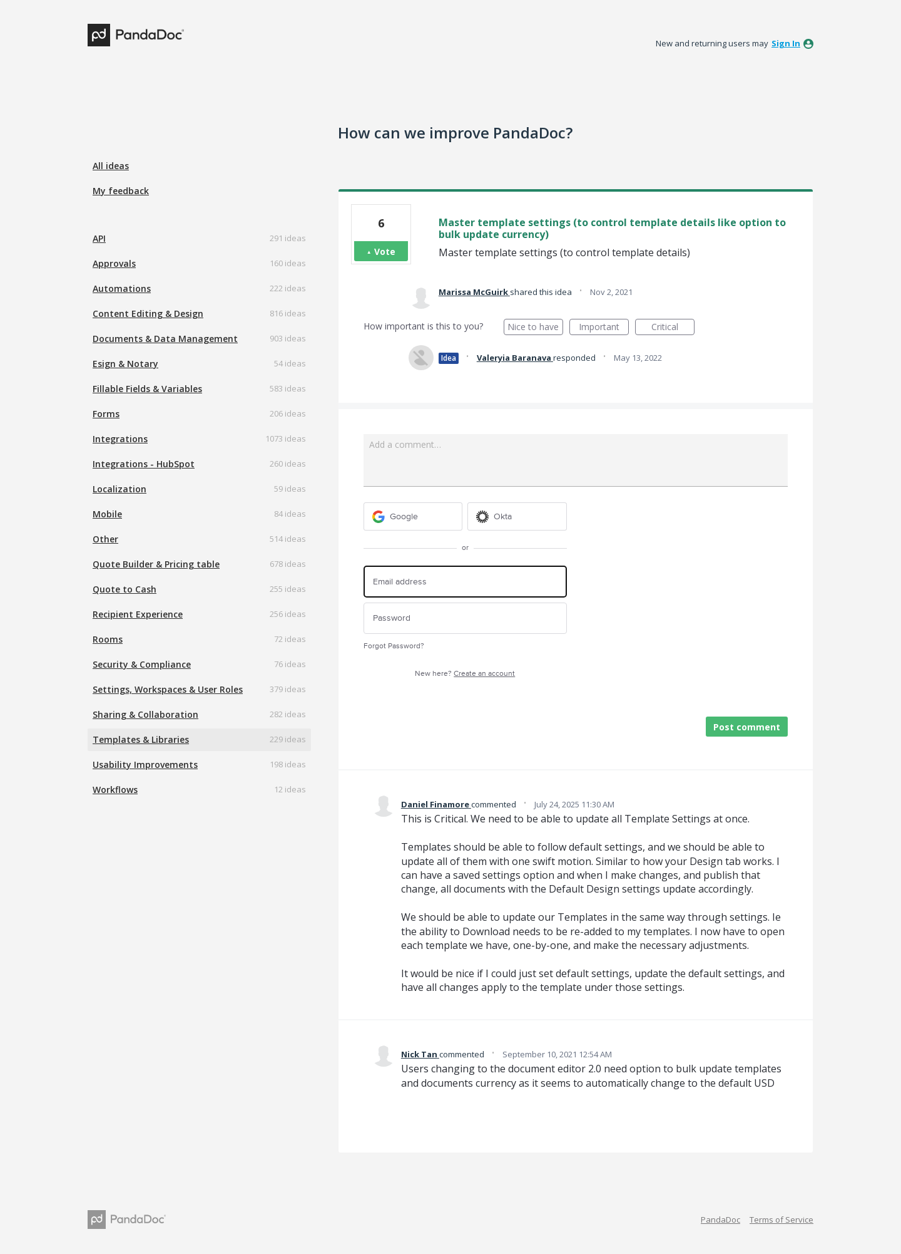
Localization (119, 489)
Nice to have (535, 328)
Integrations (120, 439)
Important (604, 328)
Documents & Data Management (165, 339)
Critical (673, 328)
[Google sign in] (413, 516)
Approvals (114, 263)
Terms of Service (781, 1219)
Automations (122, 288)
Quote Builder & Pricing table (156, 564)
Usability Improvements (145, 764)
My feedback (121, 191)
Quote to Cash (124, 589)
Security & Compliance (142, 664)
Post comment (746, 727)
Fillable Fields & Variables (147, 389)
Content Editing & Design (148, 313)
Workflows (115, 789)
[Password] (465, 619)
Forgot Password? (394, 646)
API (99, 238)
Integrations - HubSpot (144, 464)
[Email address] (465, 582)
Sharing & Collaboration (145, 714)
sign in (785, 43)
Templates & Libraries (141, 739)
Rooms (108, 639)
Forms (106, 414)
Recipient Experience (138, 614)
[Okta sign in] (517, 516)
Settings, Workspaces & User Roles (168, 689)
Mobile (107, 514)
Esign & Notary (125, 364)
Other (105, 539)
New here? (465, 673)
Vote (384, 251)
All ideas (111, 166)
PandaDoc (720, 1219)
